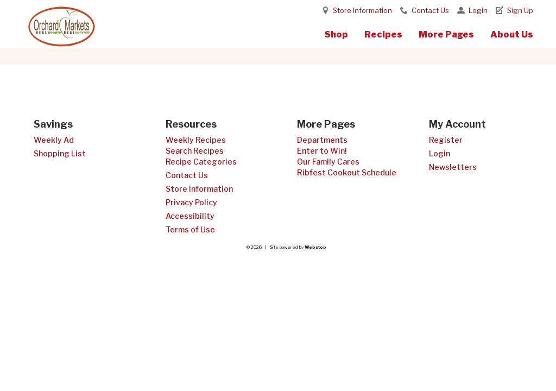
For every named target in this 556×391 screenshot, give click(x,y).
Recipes (383, 34)
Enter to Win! (321, 150)
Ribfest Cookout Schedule (346, 172)
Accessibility (190, 215)
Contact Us (430, 10)
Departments (322, 139)
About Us (511, 34)
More (446, 34)
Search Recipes (195, 150)
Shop (336, 34)
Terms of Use (190, 229)
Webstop (315, 247)
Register (446, 139)
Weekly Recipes (196, 139)
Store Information (362, 10)
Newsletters (453, 167)
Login (478, 10)
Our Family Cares (328, 161)
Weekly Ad (54, 139)
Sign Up (520, 10)
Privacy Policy (191, 202)
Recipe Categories (201, 161)
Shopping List (60, 153)
